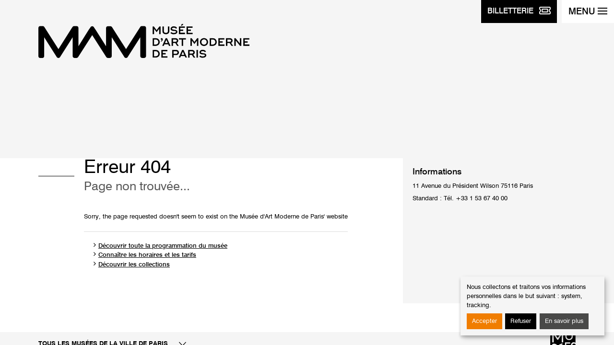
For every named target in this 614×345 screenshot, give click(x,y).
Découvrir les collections (134, 265)
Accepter (484, 321)
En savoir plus (564, 321)
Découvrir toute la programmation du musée (162, 246)
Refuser (520, 321)
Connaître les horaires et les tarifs (147, 255)
